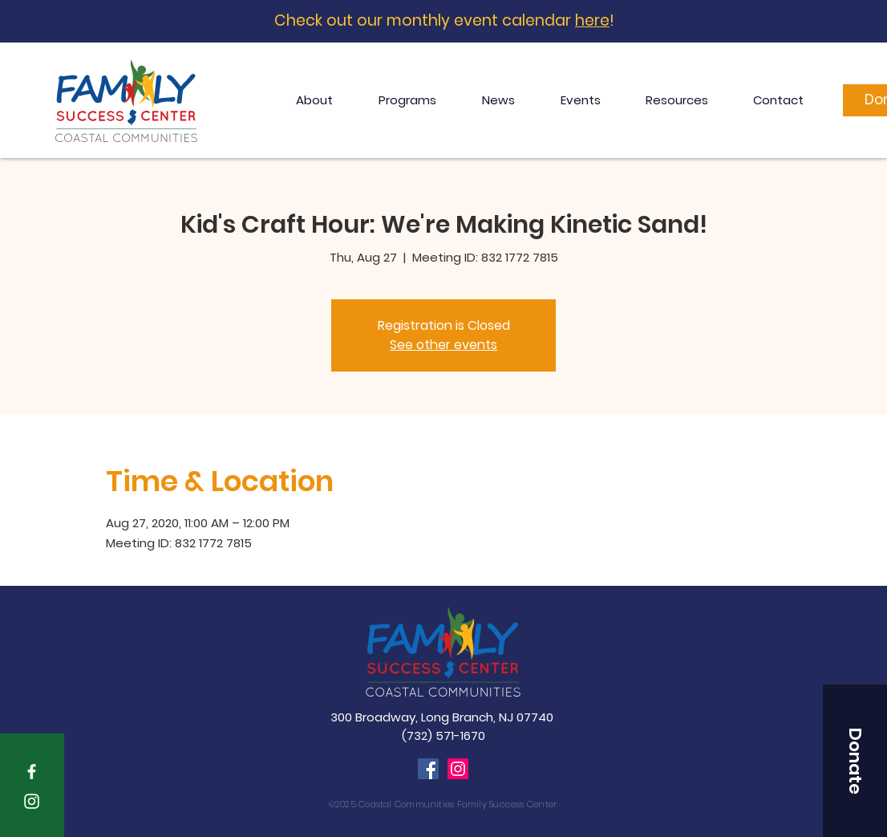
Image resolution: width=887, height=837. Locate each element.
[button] (855, 761)
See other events (443, 344)
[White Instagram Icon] (32, 801)
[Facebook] (428, 768)
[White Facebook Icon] (32, 772)
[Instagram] (458, 768)
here (592, 20)
